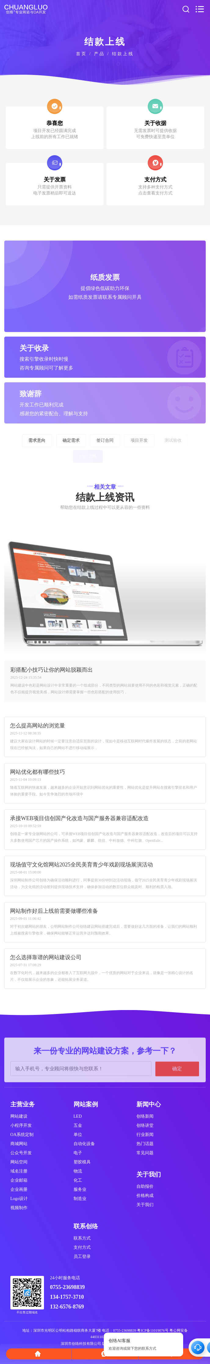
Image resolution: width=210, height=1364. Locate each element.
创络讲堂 (145, 1125)
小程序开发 (21, 1125)
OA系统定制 (22, 1134)
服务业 (80, 1189)
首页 (81, 54)
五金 (78, 1125)
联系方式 (82, 1238)
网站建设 (18, 1116)
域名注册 (18, 1171)
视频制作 (18, 1207)
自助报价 (145, 1186)
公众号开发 (21, 1153)
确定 (177, 1095)
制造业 (80, 1198)
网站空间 (18, 1162)
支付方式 (82, 1247)
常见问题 (145, 1153)
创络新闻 (145, 1116)
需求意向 (36, 440)
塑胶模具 (82, 1162)
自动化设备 (84, 1143)
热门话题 (145, 1143)
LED (78, 1116)
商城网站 (18, 1143)
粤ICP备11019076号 (152, 1330)
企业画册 (18, 1189)
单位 (78, 1134)
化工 (78, 1180)
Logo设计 (19, 1198)
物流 (78, 1171)
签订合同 (105, 440)
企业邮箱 (18, 1180)
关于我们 (145, 1204)
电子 (78, 1153)
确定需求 (71, 440)
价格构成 (145, 1195)
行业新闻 (145, 1134)
